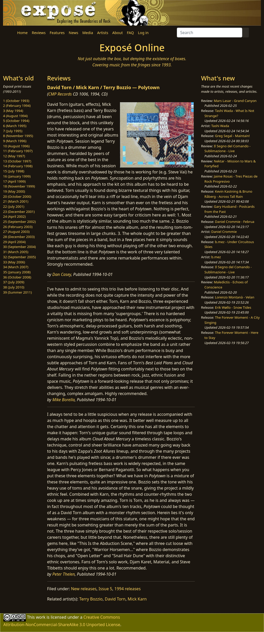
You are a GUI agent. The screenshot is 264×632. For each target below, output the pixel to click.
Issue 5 (105, 589)
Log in (143, 32)
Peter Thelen (63, 574)
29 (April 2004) (14, 242)
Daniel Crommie (224, 231)
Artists (102, 32)
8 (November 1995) (18, 135)
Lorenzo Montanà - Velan (234, 297)
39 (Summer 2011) (17, 292)
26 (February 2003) (18, 226)
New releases (83, 589)
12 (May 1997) (14, 156)
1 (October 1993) (16, 100)
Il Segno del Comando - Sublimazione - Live (228, 148)
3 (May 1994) (13, 110)
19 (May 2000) (14, 191)
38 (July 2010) (13, 287)
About (117, 32)
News (73, 32)
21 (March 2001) (15, 201)
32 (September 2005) (19, 257)
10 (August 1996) (16, 146)
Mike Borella (63, 399)
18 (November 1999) (19, 186)
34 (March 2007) (15, 267)
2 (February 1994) (17, 105)
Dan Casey (61, 274)
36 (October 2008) (17, 277)
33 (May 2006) (14, 262)
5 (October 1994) (16, 120)
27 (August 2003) (16, 231)
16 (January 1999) (17, 176)
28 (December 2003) (19, 236)
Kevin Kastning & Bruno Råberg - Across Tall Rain (228, 194)
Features (57, 32)
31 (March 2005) (15, 252)
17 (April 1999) (14, 181)
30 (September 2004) (19, 246)
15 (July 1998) (13, 171)
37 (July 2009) (13, 282)
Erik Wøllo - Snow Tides (233, 307)
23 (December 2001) (19, 211)
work (40, 617)
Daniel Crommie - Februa (234, 221)
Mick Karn (137, 599)
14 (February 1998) (18, 166)
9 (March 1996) (14, 141)
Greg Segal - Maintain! (232, 135)
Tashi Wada (220, 125)
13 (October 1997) (17, 161)
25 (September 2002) (19, 221)
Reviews (39, 32)
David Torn (115, 599)
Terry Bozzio (91, 599)
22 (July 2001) (13, 206)
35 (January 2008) (17, 272)
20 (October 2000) (17, 196)
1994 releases (127, 589)
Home (22, 32)
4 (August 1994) (15, 115)
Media (87, 32)
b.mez (216, 257)
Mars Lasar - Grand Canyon (235, 100)
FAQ (130, 32)
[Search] (209, 32)
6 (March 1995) (14, 125)
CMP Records (60, 94)
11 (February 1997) (18, 151)
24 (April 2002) (14, 216)
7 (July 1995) (12, 131)
